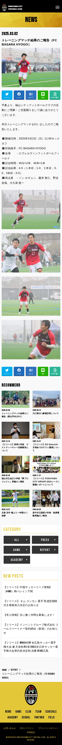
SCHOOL (26, 717)
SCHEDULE (51, 712)
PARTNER (39, 717)
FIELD (51, 717)
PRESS (45, 540)
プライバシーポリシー (48, 728)
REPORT (45, 550)
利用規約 (31, 732)
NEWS (8, 712)
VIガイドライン (27, 728)
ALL (16, 540)
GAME (17, 550)
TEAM (38, 712)
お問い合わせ (9, 728)
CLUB (28, 712)
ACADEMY (17, 560)
